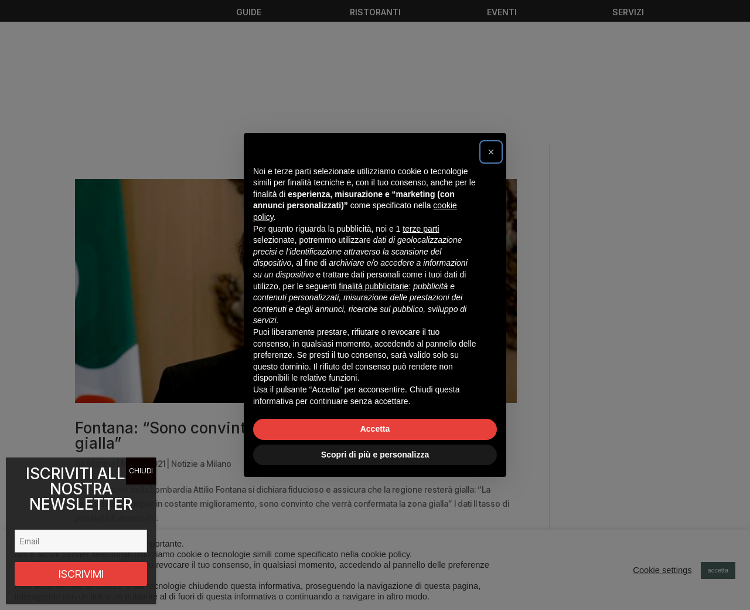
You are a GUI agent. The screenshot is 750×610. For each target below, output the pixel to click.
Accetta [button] (375, 428)
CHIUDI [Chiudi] (141, 470)
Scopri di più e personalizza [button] (375, 454)
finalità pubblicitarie (373, 286)
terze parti (421, 228)
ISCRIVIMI (81, 574)
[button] (491, 152)
